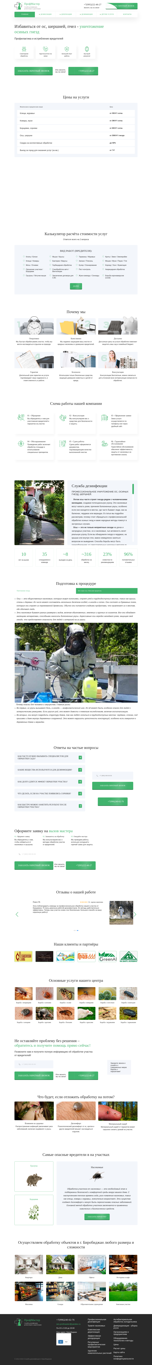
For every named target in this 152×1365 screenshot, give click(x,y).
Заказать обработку (97, 1217)
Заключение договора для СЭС (61, 277)
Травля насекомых (96, 1326)
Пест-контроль (84, 269)
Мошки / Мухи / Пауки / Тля (115, 261)
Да (61, 1342)
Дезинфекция (87, 14)
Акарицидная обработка (114, 269)
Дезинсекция (45, 14)
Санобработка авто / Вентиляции (59, 270)
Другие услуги (107, 14)
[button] (17, 914)
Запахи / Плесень (85, 261)
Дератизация (66, 14)
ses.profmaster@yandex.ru (68, 1324)
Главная (24, 14)
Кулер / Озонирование (87, 265)
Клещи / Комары (31, 261)
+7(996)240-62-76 (111, 801)
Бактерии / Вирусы (59, 261)
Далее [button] (76, 286)
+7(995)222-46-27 (92, 4)
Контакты (127, 14)
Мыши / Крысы (58, 257)
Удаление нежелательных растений (100, 1352)
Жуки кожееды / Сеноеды (88, 276)
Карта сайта (119, 1352)
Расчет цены (119, 1348)
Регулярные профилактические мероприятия (96, 1344)
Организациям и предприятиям (121, 1333)
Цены (116, 1344)
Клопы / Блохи (31, 257)
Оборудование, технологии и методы (123, 1339)
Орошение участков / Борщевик (33, 270)
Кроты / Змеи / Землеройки (115, 257)
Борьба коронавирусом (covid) (113, 277)
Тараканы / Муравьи (86, 257)
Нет (66, 1342)
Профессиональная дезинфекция (97, 1320)
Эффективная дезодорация (94, 1337)
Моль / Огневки (31, 265)
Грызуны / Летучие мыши (35, 276)
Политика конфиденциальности (124, 1357)
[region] (102, 512)
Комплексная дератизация (94, 1331)
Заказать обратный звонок (121, 6)
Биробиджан (71, 1332)
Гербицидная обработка (61, 265)
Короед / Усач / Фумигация (115, 265)
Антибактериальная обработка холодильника (125, 1320)
